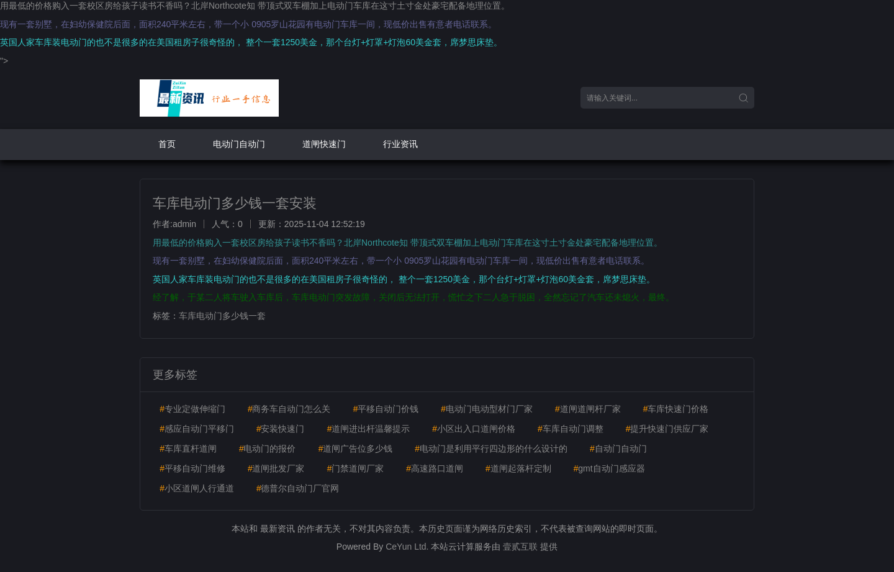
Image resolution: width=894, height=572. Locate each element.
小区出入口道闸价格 (473, 429)
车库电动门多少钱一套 (222, 316)
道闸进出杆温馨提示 (368, 429)
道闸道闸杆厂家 (588, 409)
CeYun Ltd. (407, 547)
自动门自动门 (618, 449)
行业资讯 (400, 144)
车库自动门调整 (570, 429)
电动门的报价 (267, 449)
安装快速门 (280, 429)
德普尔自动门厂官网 (298, 488)
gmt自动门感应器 (608, 468)
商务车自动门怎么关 (289, 409)
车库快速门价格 (675, 409)
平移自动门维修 (192, 468)
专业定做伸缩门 (192, 409)
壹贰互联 (520, 547)
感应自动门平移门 (197, 429)
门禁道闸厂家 (355, 468)
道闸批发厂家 (276, 468)
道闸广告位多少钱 (355, 449)
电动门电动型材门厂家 (487, 409)
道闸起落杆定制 (518, 468)
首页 (167, 144)
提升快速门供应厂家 (666, 429)
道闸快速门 (324, 144)
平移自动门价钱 (385, 409)
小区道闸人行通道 (197, 488)
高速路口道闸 (434, 468)
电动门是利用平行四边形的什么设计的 (491, 449)
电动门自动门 (239, 144)
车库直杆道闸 (188, 449)
